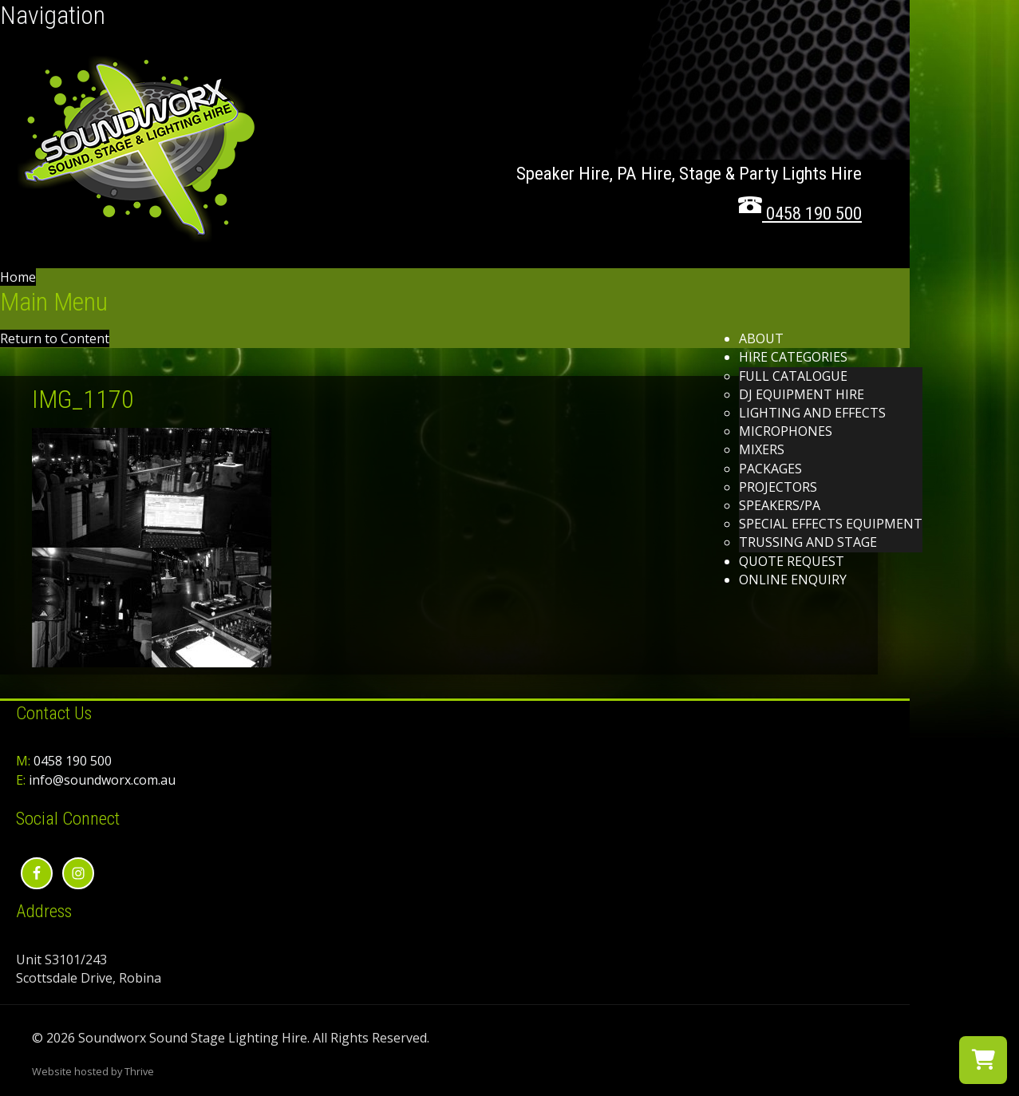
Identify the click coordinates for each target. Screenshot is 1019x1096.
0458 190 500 (73, 761)
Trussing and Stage (808, 542)
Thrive (139, 1071)
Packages (770, 468)
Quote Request (791, 561)
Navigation (52, 15)
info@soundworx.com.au (102, 780)
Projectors (778, 487)
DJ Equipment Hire (801, 394)
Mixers (761, 449)
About (761, 338)
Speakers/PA (779, 505)
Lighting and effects (812, 412)
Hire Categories (793, 357)
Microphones (785, 431)
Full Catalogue (793, 376)
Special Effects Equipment (830, 523)
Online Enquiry (793, 579)
